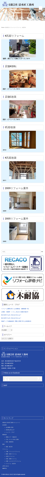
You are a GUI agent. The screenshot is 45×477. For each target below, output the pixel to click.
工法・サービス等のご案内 (12, 439)
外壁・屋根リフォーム (11, 458)
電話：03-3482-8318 (7, 363)
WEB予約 (4, 468)
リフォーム (5, 449)
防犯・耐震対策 (9, 441)
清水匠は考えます (10, 429)
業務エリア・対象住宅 (11, 437)
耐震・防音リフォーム (11, 454)
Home (2, 27)
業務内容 (4, 434)
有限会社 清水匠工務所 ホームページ (11, 422)
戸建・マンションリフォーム (13, 451)
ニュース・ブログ (10, 432)
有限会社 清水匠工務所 (14, 379)
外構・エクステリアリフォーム (13, 461)
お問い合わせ (5, 466)
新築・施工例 (9, 446)
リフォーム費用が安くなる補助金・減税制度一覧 (15, 308)
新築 (3, 444)
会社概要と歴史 (9, 427)
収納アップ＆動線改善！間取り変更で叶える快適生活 (16, 321)
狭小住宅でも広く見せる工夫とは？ (11, 315)
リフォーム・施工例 (11, 463)
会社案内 (4, 425)
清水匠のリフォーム (10, 27)
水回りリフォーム (10, 456)
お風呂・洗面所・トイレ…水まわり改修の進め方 (14, 312)
